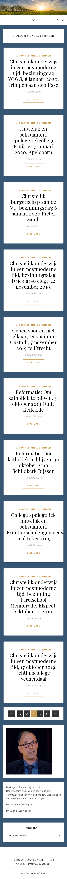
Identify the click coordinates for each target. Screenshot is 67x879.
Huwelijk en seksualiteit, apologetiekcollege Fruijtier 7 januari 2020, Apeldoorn (33, 140)
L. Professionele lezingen (33, 55)
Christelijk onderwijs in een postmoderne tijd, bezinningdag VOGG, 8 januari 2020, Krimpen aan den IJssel (33, 73)
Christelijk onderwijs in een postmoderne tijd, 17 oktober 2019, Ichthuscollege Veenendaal (34, 667)
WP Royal (41, 873)
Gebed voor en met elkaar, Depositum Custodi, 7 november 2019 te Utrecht (33, 339)
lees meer (33, 99)
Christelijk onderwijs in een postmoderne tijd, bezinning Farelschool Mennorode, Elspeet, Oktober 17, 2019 (34, 597)
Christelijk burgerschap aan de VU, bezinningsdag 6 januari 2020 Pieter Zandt (33, 208)
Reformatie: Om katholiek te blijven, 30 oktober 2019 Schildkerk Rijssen (33, 462)
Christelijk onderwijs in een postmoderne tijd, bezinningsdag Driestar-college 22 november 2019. (34, 275)
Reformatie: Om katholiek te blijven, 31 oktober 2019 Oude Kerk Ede (33, 401)
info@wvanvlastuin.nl (39, 863)
